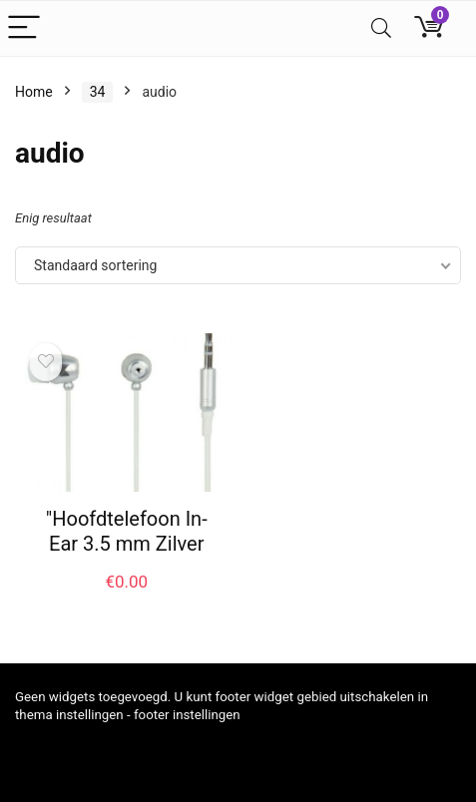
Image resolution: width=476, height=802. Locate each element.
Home (34, 92)
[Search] (381, 28)
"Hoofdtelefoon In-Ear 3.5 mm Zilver (127, 531)
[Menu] (24, 28)
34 (98, 92)
